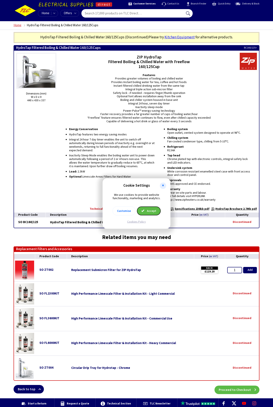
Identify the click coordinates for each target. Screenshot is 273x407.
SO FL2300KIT (49, 293)
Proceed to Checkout (239, 389)
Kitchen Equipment (179, 37)
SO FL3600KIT (49, 318)
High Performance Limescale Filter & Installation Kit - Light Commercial (123, 294)
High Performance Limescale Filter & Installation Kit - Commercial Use (121, 319)
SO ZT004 (46, 367)
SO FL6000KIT (49, 343)
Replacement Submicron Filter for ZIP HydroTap (106, 270)
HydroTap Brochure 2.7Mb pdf (234, 209)
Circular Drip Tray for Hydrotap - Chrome (100, 368)
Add (250, 270)
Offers (70, 13)
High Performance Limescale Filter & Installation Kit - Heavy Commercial (123, 343)
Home (45, 13)
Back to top (31, 389)
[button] (163, 185)
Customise (124, 211)
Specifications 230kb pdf (189, 209)
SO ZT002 (46, 270)
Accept (148, 211)
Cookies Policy (136, 222)
